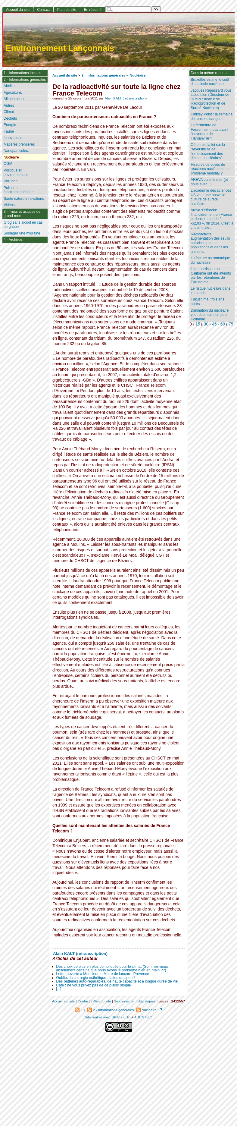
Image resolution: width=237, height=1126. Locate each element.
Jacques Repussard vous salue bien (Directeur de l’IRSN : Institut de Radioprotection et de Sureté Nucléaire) (211, 99)
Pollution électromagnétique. (19, 190)
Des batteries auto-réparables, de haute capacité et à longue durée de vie (117, 981)
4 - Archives (13, 239)
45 (214, 324)
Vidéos (9, 205)
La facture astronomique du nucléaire (210, 260)
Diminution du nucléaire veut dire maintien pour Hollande (210, 314)
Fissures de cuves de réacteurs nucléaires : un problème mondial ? (210, 168)
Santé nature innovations (24, 199)
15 (197, 324)
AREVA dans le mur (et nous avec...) (209, 182)
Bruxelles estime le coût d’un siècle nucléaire (210, 81)
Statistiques (147, 1001)
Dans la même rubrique (210, 73)
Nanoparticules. (16, 151)
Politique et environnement (16, 172)
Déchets (10, 118)
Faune (9, 131)
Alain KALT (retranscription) (126, 98)
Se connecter (124, 1001)
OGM (8, 164)
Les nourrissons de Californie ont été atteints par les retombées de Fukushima (211, 275)
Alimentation (14, 99)
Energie (10, 125)
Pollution (10, 181)
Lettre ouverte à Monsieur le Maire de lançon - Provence (102, 974)
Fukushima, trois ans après (207, 301)
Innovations (13, 138)
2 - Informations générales (103, 75)
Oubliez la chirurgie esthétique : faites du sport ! (95, 978)
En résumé (92, 10)
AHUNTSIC (143, 1017)
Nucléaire (138, 75)
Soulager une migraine (22, 233)
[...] (58, 989)
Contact (43, 10)
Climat (9, 112)
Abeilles (10, 86)
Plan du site (66, 10)
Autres (9, 105)
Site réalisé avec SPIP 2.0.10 (107, 1017)
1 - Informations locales (22, 73)
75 (231, 324)
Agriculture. (13, 92)
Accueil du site (64, 75)
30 (206, 324)
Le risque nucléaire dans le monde (210, 290)
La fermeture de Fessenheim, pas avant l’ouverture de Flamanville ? (209, 131)
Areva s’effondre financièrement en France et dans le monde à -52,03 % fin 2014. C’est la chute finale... (212, 219)
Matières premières (19, 144)
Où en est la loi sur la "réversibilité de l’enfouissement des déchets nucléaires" (208, 151)
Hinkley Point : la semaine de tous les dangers (211, 116)
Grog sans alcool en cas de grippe (23, 224)
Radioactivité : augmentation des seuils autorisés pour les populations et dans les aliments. (210, 243)
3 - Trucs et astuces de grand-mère (22, 213)
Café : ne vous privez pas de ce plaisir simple (93, 985)
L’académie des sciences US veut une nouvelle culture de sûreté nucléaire (211, 197)
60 (222, 324)
